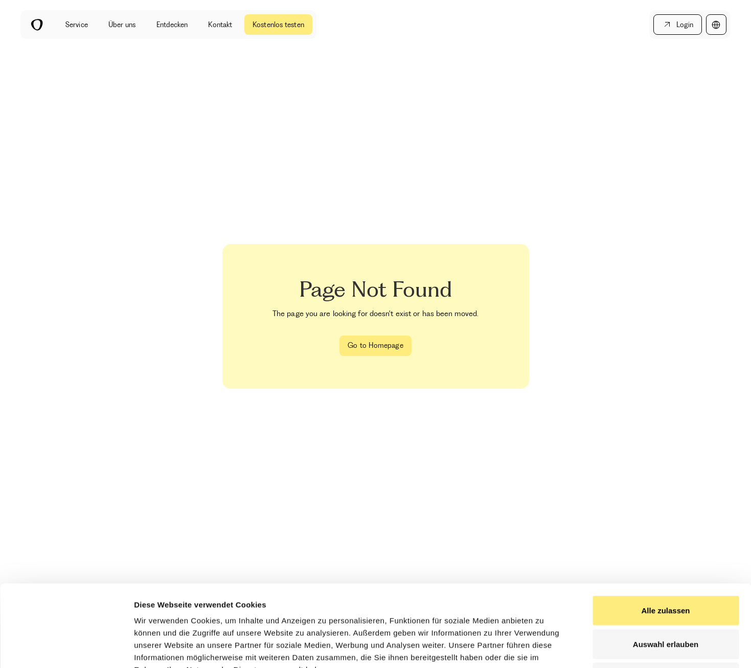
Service (76, 24)
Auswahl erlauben (665, 567)
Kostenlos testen (278, 24)
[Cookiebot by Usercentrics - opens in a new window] (66, 648)
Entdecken (172, 24)
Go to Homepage (375, 345)
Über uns (122, 24)
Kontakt (220, 24)
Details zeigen (544, 647)
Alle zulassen (665, 533)
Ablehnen (665, 600)
